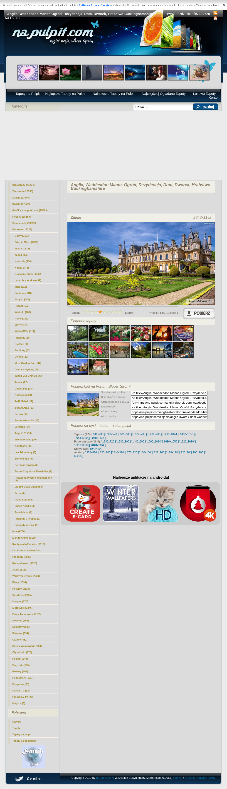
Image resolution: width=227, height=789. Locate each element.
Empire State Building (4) (29, 486)
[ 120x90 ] (185, 452)
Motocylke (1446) (22, 607)
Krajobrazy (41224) (23, 184)
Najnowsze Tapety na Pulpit (113, 93)
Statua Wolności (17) (27, 420)
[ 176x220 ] (132, 452)
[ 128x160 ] (159, 452)
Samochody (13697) (24, 223)
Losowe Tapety (204, 93)
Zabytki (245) (22, 299)
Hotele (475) (22, 267)
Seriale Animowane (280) (27, 646)
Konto (213, 97)
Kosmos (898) (20, 620)
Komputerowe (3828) (24, 563)
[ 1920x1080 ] (187, 441)
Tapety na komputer (24, 740)
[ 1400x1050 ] (186, 434)
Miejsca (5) (18, 703)
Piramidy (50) (22, 337)
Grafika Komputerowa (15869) (30, 210)
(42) (21, 356)
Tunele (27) (21, 382)
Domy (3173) (22, 235)
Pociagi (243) (20, 658)
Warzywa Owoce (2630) (26, 576)
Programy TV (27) (22, 697)
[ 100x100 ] (198, 452)
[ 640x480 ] (98, 434)
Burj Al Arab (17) (24, 407)
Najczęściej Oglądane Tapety (164, 93)
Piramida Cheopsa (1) (27, 518)
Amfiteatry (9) (23, 446)
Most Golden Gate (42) (28, 363)
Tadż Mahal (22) (24, 401)
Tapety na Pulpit (27, 93)
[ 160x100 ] (145, 452)
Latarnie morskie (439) (28, 280)
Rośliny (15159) (21, 216)
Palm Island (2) (23, 512)
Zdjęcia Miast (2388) (26, 242)
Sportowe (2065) (22, 595)
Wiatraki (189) (23, 312)
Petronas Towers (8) (26, 465)
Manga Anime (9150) (24, 537)
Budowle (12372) (22, 229)
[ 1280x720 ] (108, 441)
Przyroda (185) (21, 665)
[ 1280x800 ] (123, 441)
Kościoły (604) (23, 261)
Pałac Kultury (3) (25, 499)
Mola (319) (21, 286)
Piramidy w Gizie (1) (26, 525)
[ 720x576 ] (111, 434)
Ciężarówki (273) (22, 652)
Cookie (177, 777)
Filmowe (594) (20, 633)
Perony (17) (21, 414)
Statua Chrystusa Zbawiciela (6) (33, 471)
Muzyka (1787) (21, 601)
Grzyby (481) (19, 639)
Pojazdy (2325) (21, 588)
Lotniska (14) (22, 426)
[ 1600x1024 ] (154, 441)
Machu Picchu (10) (26, 439)
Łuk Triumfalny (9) (25, 452)
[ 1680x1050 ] (170, 441)
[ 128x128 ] (172, 452)
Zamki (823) (22, 255)
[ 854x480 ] (95, 448)
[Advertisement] (113, 145)
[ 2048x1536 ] (97, 438)
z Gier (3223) (19, 569)
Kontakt (190, 777)
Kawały (16, 721)
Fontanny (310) (23, 293)
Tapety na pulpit (22, 734)
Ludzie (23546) (21, 197)
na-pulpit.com (105, 777)
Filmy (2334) (19, 582)
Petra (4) (20, 493)
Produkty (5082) (21, 556)
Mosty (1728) (22, 248)
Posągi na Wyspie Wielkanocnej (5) (34, 479)
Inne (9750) (18, 531)
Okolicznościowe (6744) (26, 550)
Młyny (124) (21, 325)
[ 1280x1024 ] (170, 434)
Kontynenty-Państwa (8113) (28, 544)
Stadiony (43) (22, 350)
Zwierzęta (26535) (22, 191)
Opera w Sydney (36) (27, 369)
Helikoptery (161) (22, 677)
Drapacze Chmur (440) (28, 274)
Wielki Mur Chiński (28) (28, 375)
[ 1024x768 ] (139, 434)
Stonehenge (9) (24, 458)
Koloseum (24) (23, 395)
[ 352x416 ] (91, 452)
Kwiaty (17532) (21, 204)
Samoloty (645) (21, 627)
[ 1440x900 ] (138, 441)
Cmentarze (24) (24, 388)
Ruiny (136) (21, 318)
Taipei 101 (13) (23, 433)
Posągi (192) (22, 305)
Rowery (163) (20, 671)
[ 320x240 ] (105, 452)
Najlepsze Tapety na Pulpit (65, 93)
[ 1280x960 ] (154, 434)
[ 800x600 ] (125, 434)
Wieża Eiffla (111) (25, 331)
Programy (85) (20, 684)
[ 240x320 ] (118, 452)
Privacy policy (206, 777)
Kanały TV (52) (21, 690)
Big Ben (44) (22, 344)
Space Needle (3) (25, 506)
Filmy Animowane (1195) (27, 614)
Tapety (16, 728)
